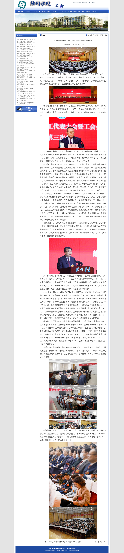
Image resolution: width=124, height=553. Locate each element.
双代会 (63, 11)
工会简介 (29, 11)
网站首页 (21, 11)
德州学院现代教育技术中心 (72, 551)
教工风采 (85, 11)
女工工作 (56, 11)
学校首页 (92, 2)
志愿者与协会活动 (74, 11)
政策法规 (37, 11)
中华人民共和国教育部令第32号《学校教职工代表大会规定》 (64, 542)
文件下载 (93, 11)
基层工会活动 (46, 11)
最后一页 (102, 542)
